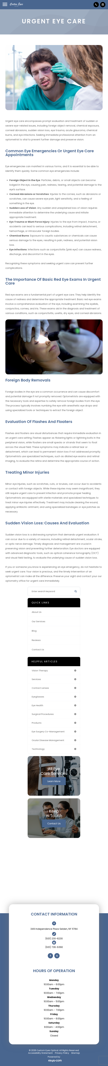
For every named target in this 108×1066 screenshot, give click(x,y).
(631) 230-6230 (54, 938)
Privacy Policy (62, 1053)
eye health (37, 705)
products (36, 722)
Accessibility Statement (40, 1053)
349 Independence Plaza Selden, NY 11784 (54, 929)
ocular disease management (48, 740)
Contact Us (38, 649)
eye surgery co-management (48, 731)
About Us (36, 612)
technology (38, 749)
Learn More (53, 781)
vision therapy (40, 670)
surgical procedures (43, 714)
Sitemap (75, 1053)
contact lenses (40, 688)
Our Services (38, 621)
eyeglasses (38, 696)
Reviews (36, 640)
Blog (34, 630)
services (36, 679)
